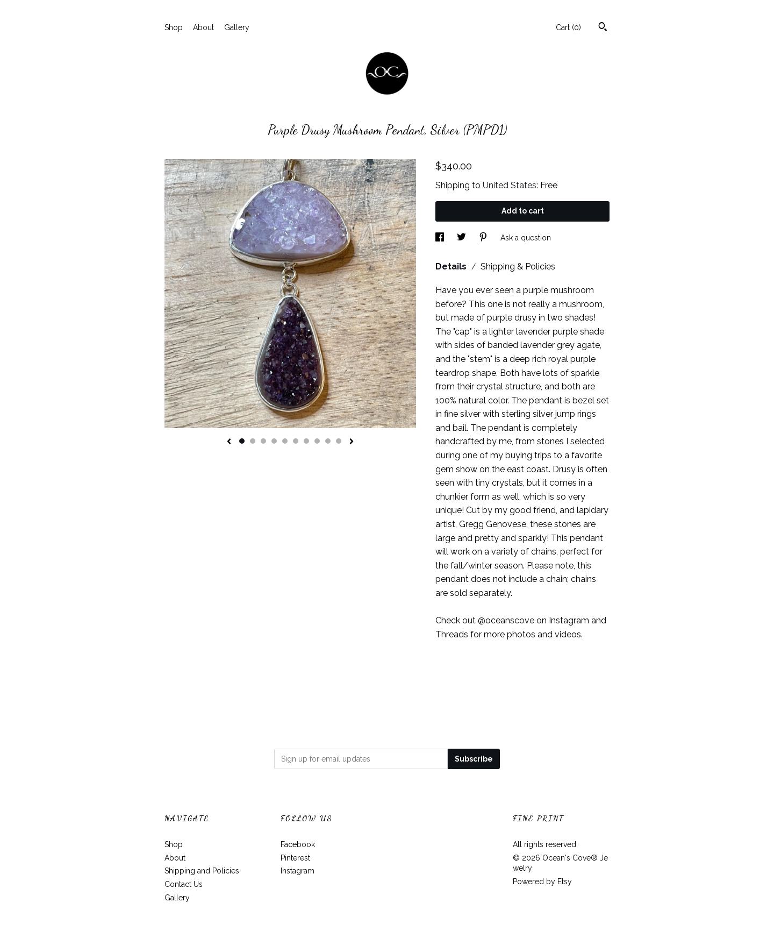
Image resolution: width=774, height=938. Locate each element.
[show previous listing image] (229, 442)
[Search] (603, 28)
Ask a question (525, 237)
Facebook (298, 844)
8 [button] (317, 441)
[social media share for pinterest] (484, 237)
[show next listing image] (351, 442)
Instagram (297, 870)
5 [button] (285, 441)
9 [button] (328, 441)
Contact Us (183, 884)
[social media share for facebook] (440, 237)
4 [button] (274, 441)
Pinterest (295, 858)
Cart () (568, 27)
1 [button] (242, 441)
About (203, 27)
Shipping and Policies (201, 870)
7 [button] (306, 441)
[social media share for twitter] (462, 237)
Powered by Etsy (542, 881)
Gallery (236, 27)
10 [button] (338, 441)
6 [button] (295, 441)
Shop (173, 27)
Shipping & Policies (518, 266)
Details (452, 266)
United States (509, 185)
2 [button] (252, 441)
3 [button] (263, 441)
